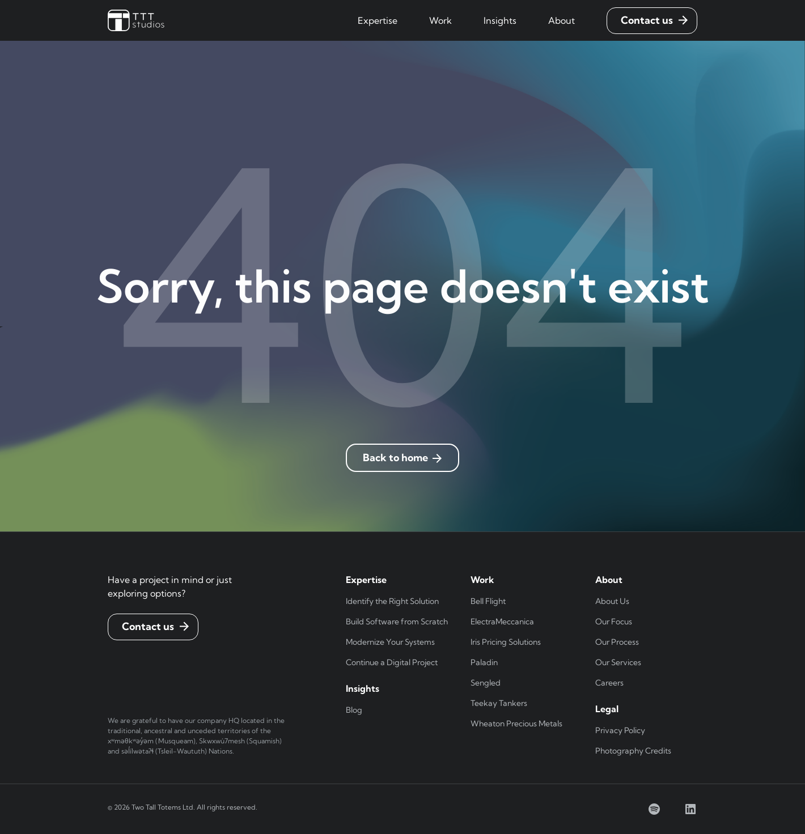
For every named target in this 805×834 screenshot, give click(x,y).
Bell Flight (488, 601)
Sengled (486, 683)
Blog (354, 710)
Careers (609, 683)
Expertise (377, 20)
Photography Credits (633, 751)
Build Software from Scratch (397, 621)
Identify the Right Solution (392, 601)
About (561, 20)
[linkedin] (690, 809)
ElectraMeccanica (502, 621)
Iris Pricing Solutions (506, 642)
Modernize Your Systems (390, 642)
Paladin (484, 662)
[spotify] (654, 809)
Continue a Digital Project (392, 662)
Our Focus (613, 621)
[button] (377, 20)
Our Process (617, 642)
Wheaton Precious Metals (516, 723)
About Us (612, 601)
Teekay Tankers (499, 703)
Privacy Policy (620, 730)
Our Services (618, 662)
